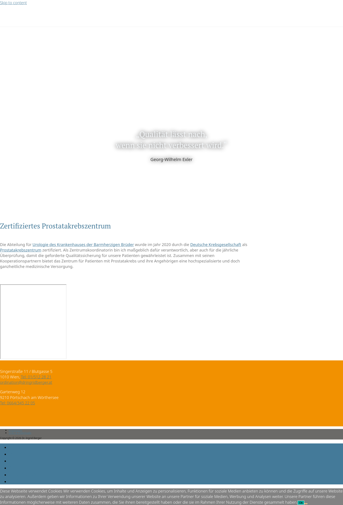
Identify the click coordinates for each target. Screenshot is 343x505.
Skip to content (13, 2)
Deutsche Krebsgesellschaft (215, 244)
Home (17, 446)
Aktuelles (23, 467)
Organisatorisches (37, 474)
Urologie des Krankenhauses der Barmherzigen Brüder (83, 244)
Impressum (15, 430)
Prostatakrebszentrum (20, 250)
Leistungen (25, 460)
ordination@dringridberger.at (26, 382)
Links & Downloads (20, 433)
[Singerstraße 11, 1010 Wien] (33, 321)
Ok (301, 502)
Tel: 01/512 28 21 (36, 376)
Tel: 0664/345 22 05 (17, 403)
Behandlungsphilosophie (47, 453)
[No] (305, 503)
